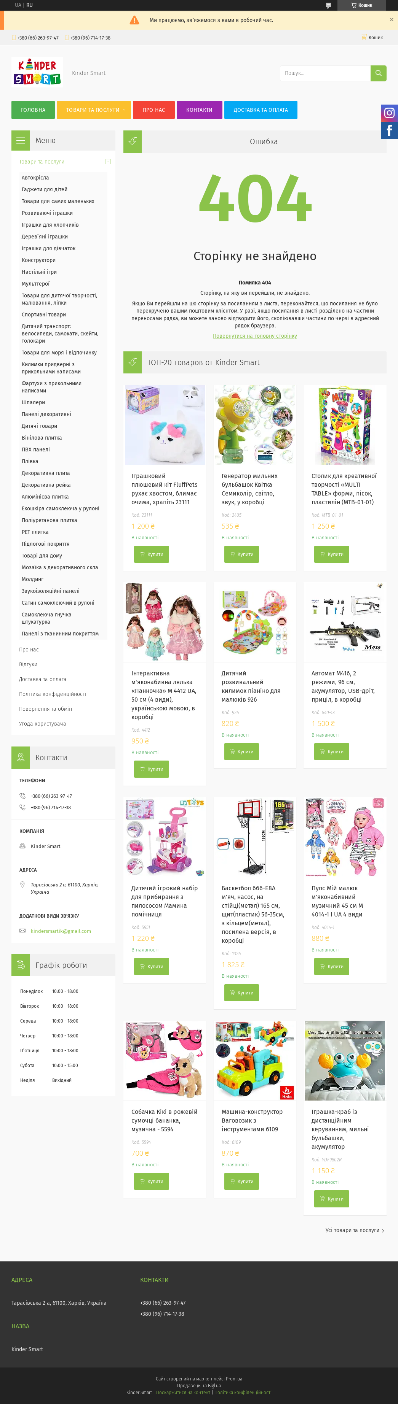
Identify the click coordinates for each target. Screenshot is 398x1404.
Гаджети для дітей (44, 189)
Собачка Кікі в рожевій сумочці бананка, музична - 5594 (164, 1120)
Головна (33, 110)
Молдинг (32, 579)
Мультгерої (36, 284)
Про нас (154, 110)
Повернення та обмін (45, 709)
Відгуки (28, 664)
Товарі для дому (42, 556)
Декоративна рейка (46, 485)
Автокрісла (35, 178)
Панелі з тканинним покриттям (60, 634)
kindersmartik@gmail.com (61, 931)
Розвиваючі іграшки (47, 213)
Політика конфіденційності (52, 694)
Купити (155, 554)
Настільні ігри (39, 272)
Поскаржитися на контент (183, 1392)
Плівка (30, 461)
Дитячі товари (39, 426)
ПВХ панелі (36, 449)
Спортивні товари (44, 314)
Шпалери (33, 402)
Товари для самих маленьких (58, 201)
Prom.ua (234, 1379)
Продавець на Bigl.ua (199, 1385)
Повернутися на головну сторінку (255, 336)
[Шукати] (379, 73)
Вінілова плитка (42, 438)
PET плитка (35, 532)
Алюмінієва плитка (45, 497)
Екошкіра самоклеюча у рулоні (60, 508)
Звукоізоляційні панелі (51, 591)
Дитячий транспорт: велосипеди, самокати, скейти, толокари (60, 333)
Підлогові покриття (46, 544)
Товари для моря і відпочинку (59, 352)
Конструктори (39, 260)
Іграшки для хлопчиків (50, 225)
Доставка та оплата (261, 110)
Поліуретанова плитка (49, 520)
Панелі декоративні (46, 414)
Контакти (199, 110)
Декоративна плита (46, 473)
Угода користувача (42, 724)
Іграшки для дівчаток (48, 248)
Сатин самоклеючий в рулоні (58, 603)
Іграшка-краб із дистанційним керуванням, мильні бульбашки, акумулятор (340, 1129)
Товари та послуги (93, 110)
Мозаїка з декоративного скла (60, 567)
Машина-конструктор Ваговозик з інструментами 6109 (252, 1120)
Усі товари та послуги (352, 1230)
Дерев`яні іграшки (45, 236)
